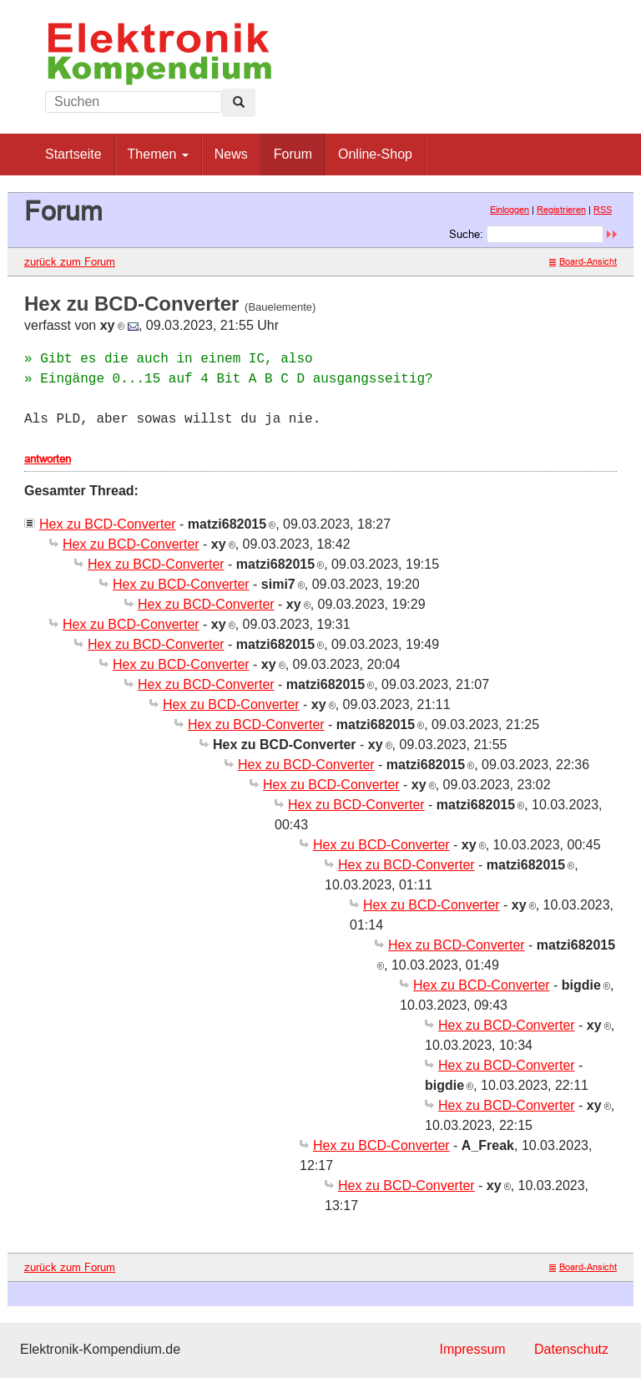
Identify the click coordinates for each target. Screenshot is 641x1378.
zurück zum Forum (69, 261)
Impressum (472, 1349)
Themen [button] (158, 154)
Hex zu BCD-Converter (107, 524)
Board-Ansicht (583, 261)
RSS (602, 209)
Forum (293, 154)
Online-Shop (375, 154)
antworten (47, 458)
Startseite (73, 154)
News (231, 154)
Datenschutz (571, 1349)
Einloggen (509, 209)
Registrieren (561, 209)
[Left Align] (238, 103)
